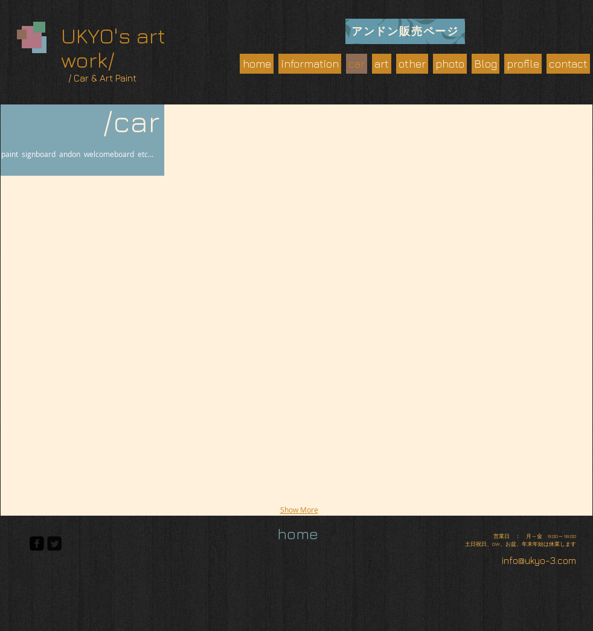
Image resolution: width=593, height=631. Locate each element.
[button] (83, 272)
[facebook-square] (37, 543)
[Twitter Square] (54, 543)
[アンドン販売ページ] (405, 31)
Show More (299, 509)
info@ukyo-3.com (539, 560)
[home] (298, 534)
